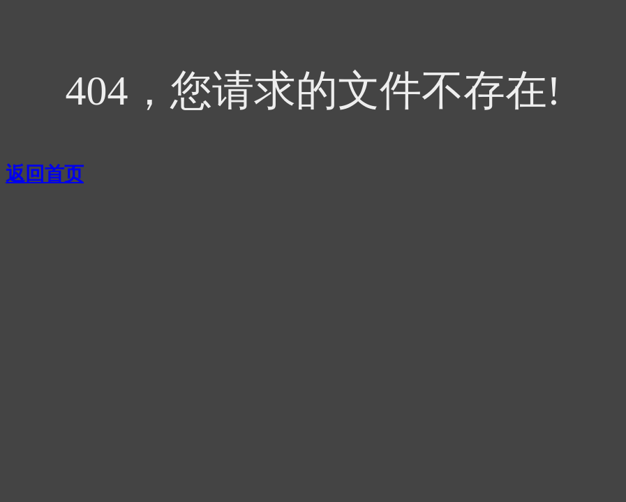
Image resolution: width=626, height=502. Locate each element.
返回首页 (45, 174)
